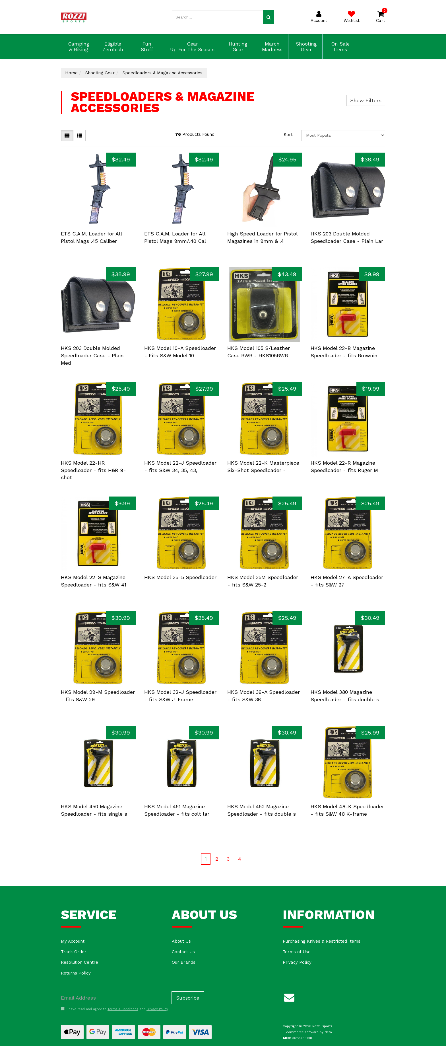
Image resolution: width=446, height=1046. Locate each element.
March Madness (271, 46)
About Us (181, 941)
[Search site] (268, 17)
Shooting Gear (305, 46)
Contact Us (183, 951)
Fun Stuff (146, 46)
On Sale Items (340, 46)
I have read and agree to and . (115, 1009)
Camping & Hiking (78, 46)
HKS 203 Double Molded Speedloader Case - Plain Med (92, 355)
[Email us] (289, 996)
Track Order (73, 951)
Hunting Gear (237, 46)
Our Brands (183, 962)
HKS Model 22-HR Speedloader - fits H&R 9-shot (93, 470)
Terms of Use (297, 951)
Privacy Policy (297, 962)
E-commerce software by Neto (307, 1032)
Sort (288, 134)
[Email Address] (114, 997)
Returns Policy (76, 973)
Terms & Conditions (123, 1009)
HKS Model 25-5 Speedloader (180, 577)
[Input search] (217, 17)
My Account (72, 941)
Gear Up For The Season (191, 46)
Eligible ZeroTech (112, 46)
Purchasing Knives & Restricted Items (321, 941)
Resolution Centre (79, 962)
